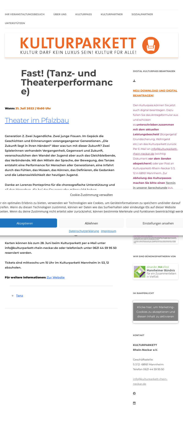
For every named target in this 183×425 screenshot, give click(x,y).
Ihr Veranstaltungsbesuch (25, 14)
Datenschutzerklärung (84, 231)
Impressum (108, 231)
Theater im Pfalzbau (37, 120)
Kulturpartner (112, 14)
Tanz (19, 295)
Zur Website (56, 277)
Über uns (60, 14)
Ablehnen (91, 223)
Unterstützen (15, 23)
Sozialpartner (142, 14)
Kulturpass (83, 14)
